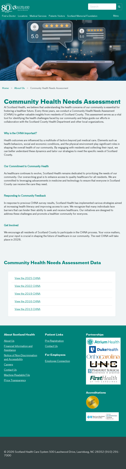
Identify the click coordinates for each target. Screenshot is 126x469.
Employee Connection (57, 361)
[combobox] (102, 6)
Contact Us (10, 370)
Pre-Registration (54, 341)
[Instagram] (23, 446)
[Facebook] (7, 446)
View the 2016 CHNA (27, 301)
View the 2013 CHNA (27, 309)
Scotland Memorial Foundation (82, 16)
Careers (8, 364)
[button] (119, 6)
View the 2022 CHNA (27, 286)
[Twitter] (15, 446)
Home (5, 88)
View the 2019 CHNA (27, 294)
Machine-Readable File (17, 375)
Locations (22, 16)
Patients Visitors (56, 16)
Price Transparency (15, 380)
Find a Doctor (8, 16)
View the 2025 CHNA (27, 278)
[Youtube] (31, 446)
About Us (19, 88)
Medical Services (38, 16)
